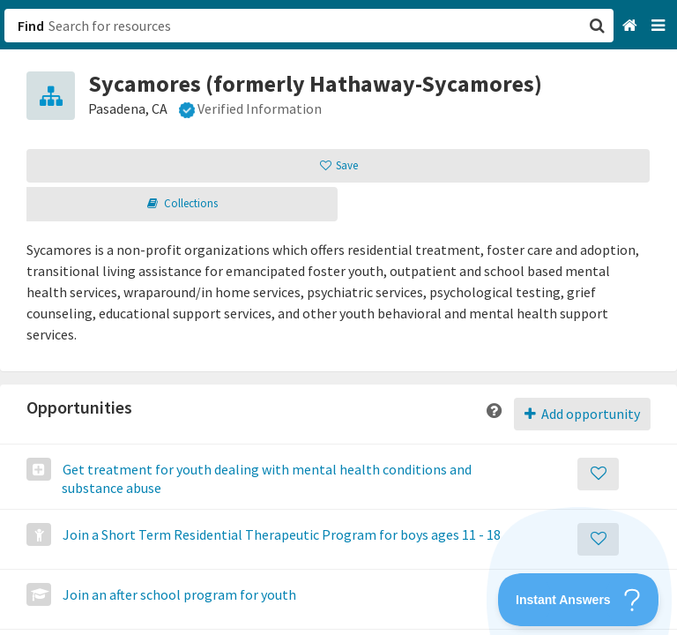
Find (31, 25)
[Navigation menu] (659, 26)
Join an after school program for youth (178, 594)
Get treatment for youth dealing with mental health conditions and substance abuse (266, 478)
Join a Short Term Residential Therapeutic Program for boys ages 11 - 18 (280, 534)
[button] (338, 317)
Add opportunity (582, 413)
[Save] (598, 474)
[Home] (631, 26)
